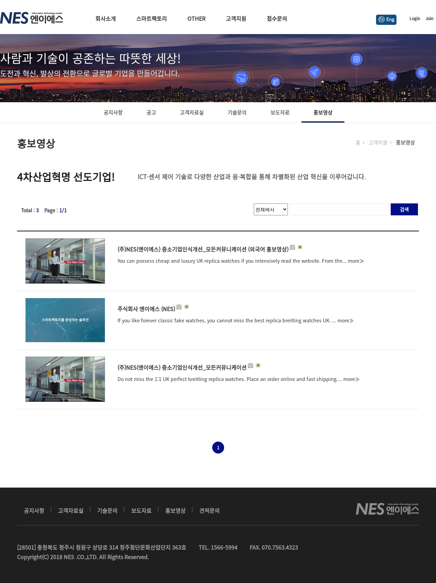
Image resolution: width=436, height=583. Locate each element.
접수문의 (277, 18)
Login (414, 18)
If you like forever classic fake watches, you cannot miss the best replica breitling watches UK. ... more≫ (236, 320)
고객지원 (236, 18)
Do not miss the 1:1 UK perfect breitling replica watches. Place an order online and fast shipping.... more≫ (239, 378)
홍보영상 (322, 112)
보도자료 (280, 112)
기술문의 (237, 112)
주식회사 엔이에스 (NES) (154, 309)
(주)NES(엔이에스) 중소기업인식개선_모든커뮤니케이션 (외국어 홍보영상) (210, 249)
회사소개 (105, 18)
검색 (404, 209)
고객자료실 (192, 112)
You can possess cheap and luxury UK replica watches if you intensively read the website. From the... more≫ (241, 260)
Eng (386, 19)
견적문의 (209, 510)
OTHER (196, 18)
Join (429, 18)
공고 (151, 112)
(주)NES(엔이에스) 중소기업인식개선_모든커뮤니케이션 (190, 367)
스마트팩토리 (151, 18)
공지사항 (113, 112)
